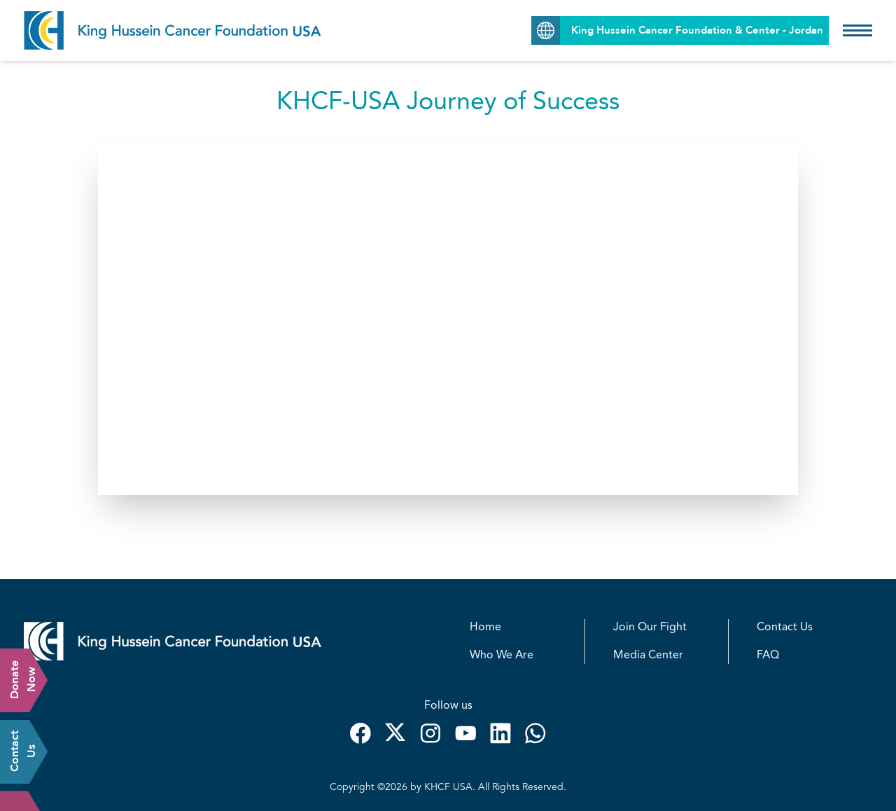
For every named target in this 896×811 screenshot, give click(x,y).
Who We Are (501, 655)
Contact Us (785, 627)
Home (485, 627)
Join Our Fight (650, 627)
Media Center (648, 655)
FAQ (768, 655)
